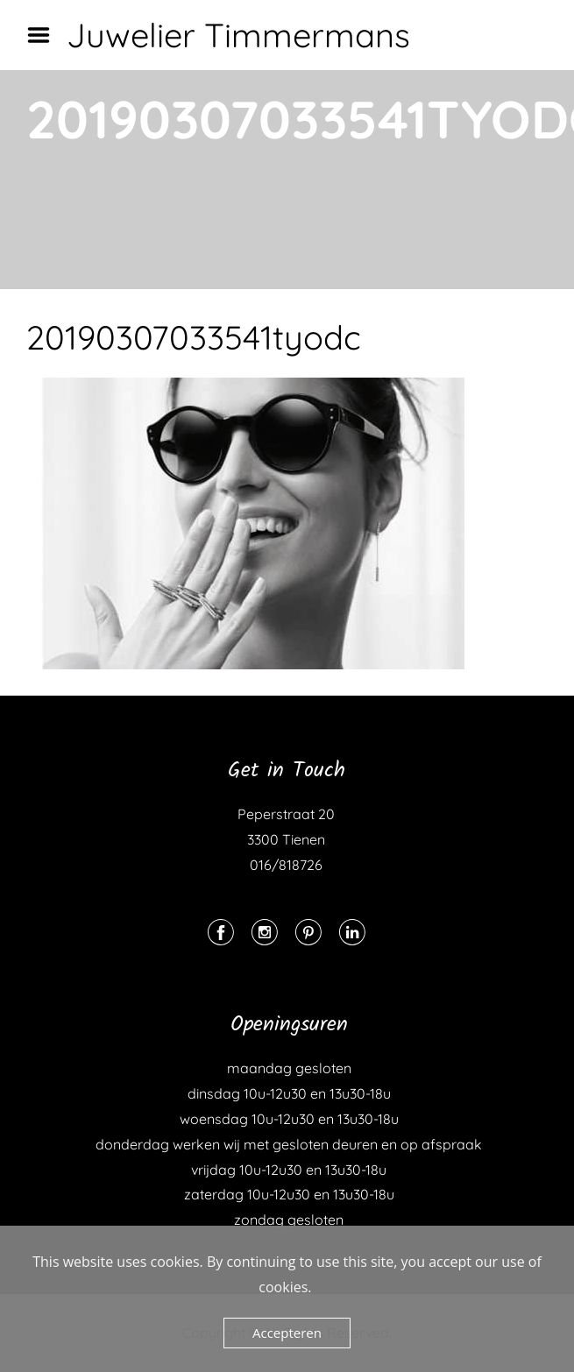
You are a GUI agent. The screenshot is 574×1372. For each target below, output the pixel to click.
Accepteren (287, 1332)
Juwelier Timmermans (238, 35)
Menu (44, 35)
